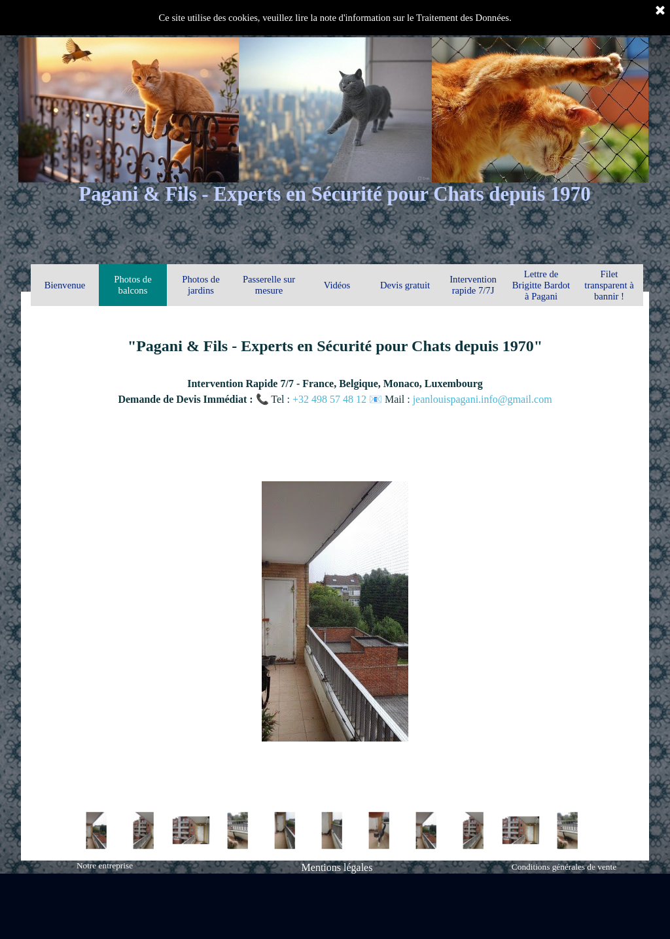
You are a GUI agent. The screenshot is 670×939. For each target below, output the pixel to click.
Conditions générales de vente (564, 867)
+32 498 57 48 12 (330, 399)
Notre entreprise (105, 865)
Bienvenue (65, 285)
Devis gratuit (405, 285)
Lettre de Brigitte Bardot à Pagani (541, 285)
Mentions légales (337, 867)
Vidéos (337, 285)
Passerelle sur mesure (269, 285)
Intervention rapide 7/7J (473, 285)
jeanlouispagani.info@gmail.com (482, 399)
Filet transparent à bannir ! (608, 285)
